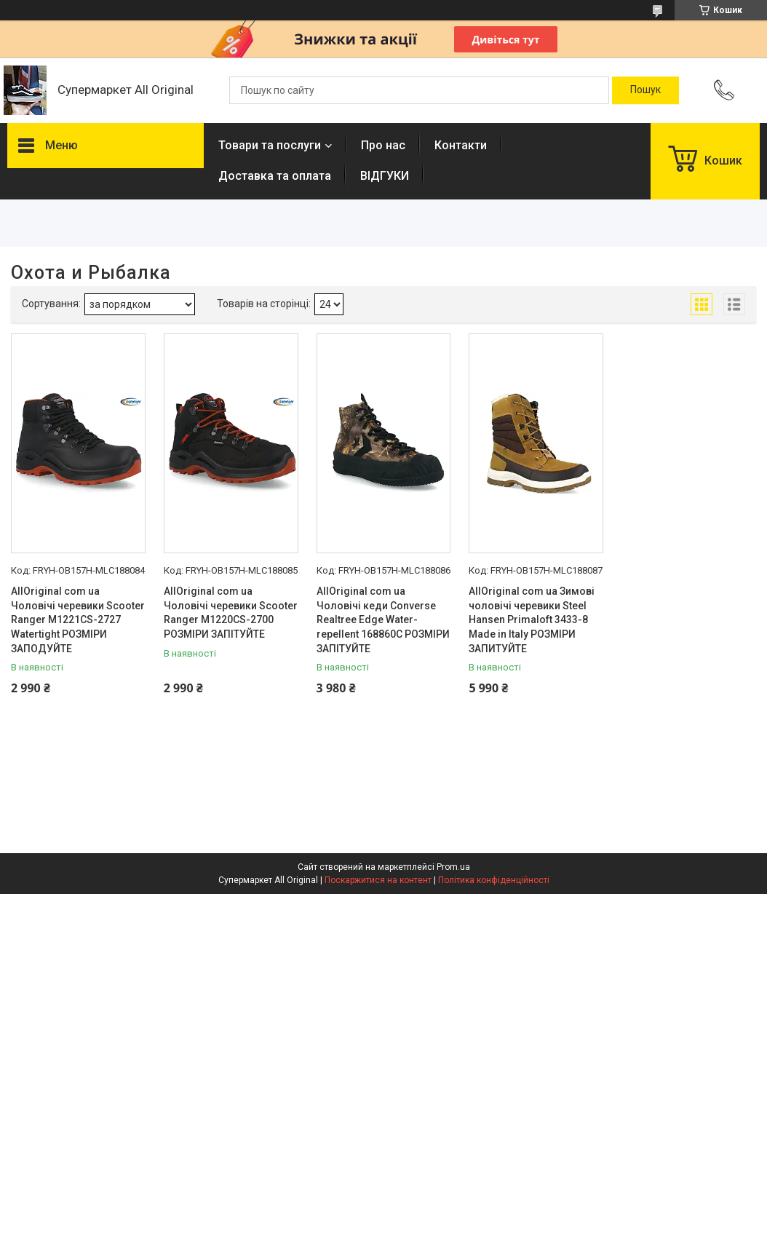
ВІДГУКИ (384, 176)
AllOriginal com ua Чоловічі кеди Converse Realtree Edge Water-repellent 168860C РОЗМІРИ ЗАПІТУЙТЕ (383, 619)
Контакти (460, 145)
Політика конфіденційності (493, 880)
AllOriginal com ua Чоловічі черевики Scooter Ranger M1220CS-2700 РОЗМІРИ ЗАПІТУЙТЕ (231, 612)
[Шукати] (645, 90)
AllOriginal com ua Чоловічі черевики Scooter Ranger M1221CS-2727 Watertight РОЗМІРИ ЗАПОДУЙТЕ (78, 619)
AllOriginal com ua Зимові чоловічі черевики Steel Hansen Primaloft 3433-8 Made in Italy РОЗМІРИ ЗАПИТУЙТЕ (532, 619)
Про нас (383, 145)
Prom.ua (453, 867)
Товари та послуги (269, 145)
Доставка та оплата (274, 176)
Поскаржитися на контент (378, 880)
